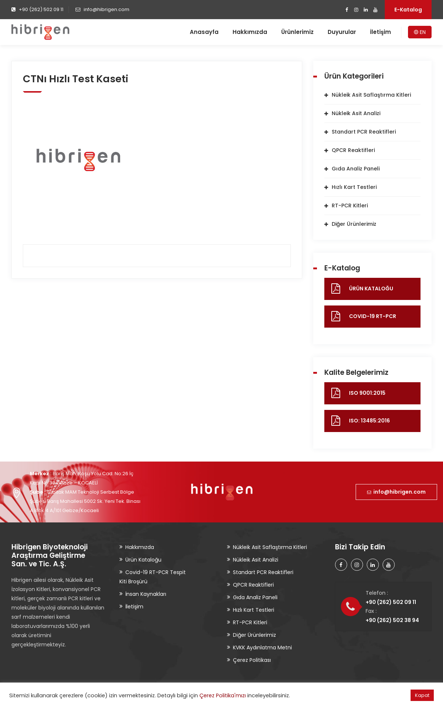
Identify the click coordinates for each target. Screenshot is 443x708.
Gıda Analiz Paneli (356, 168)
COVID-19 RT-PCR (372, 316)
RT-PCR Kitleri (350, 205)
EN (420, 32)
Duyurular (342, 32)
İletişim (380, 32)
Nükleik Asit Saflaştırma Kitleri (371, 95)
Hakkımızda (250, 32)
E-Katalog (408, 9)
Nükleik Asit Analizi (356, 113)
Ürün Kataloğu (143, 559)
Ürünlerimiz (297, 32)
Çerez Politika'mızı (222, 695)
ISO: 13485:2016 (369, 420)
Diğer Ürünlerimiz (354, 224)
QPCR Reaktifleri (353, 150)
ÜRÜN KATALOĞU (371, 288)
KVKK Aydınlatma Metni (262, 647)
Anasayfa (204, 32)
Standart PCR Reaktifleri (364, 131)
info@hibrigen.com (396, 491)
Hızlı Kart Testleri (354, 187)
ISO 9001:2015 (367, 393)
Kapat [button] (422, 695)
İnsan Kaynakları (145, 594)
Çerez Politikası (252, 660)
